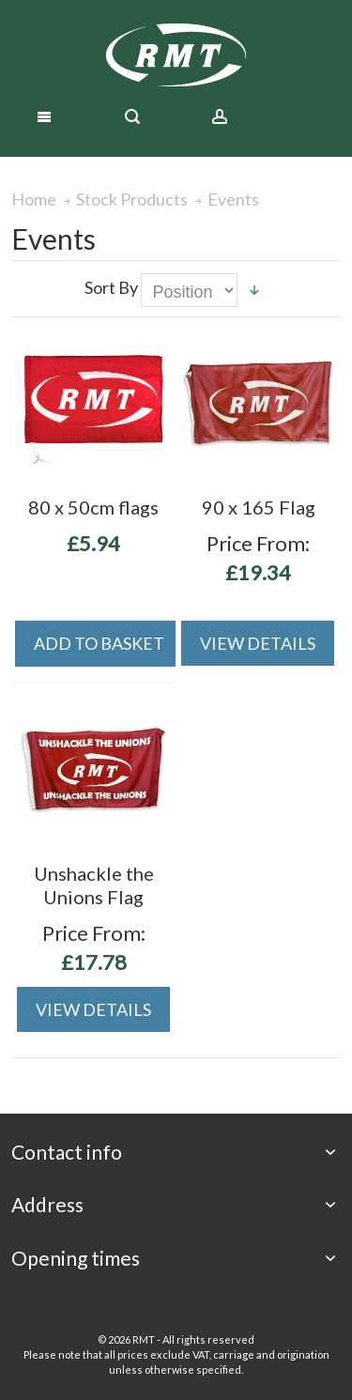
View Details (257, 643)
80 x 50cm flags (93, 507)
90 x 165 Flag (258, 507)
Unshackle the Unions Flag (94, 885)
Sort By (111, 287)
